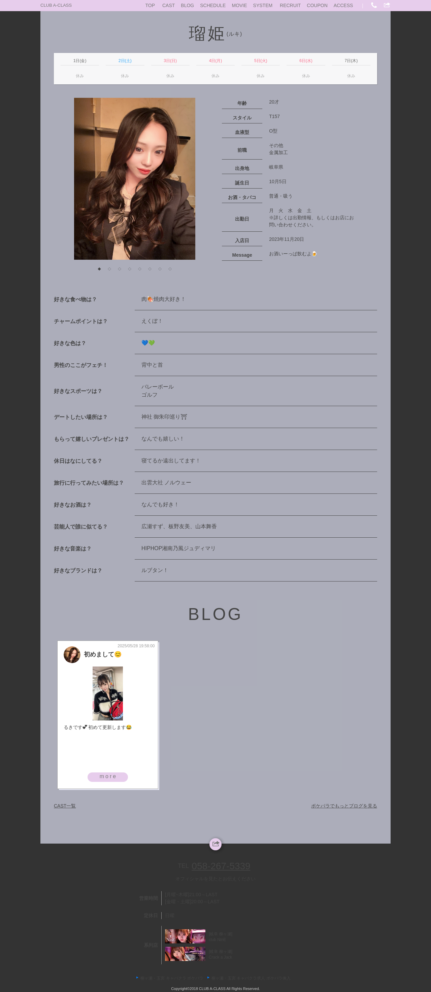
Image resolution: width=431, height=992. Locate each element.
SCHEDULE (213, 5)
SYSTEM (263, 5)
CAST (168, 5)
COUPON (317, 5)
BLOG (187, 5)
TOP (150, 5)
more (108, 776)
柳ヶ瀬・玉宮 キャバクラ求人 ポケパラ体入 (251, 978)
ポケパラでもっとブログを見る (344, 806)
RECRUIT (290, 5)
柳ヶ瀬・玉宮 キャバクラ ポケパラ (171, 978)
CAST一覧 (65, 806)
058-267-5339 (221, 866)
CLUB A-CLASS (56, 5)
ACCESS (343, 5)
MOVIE (239, 5)
